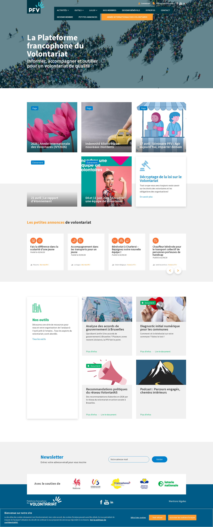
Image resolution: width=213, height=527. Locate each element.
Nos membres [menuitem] (109, 10)
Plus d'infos (91, 351)
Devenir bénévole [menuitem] (131, 10)
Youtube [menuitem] (181, 3)
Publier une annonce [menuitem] (164, 3)
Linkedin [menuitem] (184, 3)
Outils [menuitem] (78, 10)
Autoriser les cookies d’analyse (182, 519)
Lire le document (163, 351)
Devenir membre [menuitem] (65, 17)
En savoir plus (146, 196)
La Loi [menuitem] (92, 10)
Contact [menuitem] (165, 10)
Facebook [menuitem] (177, 3)
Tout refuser (157, 519)
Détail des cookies (138, 519)
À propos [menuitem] (150, 10)
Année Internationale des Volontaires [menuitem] (127, 17)
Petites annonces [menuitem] (88, 17)
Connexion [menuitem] (145, 3)
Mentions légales (177, 501)
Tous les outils (39, 339)
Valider (159, 459)
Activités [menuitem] (62, 10)
